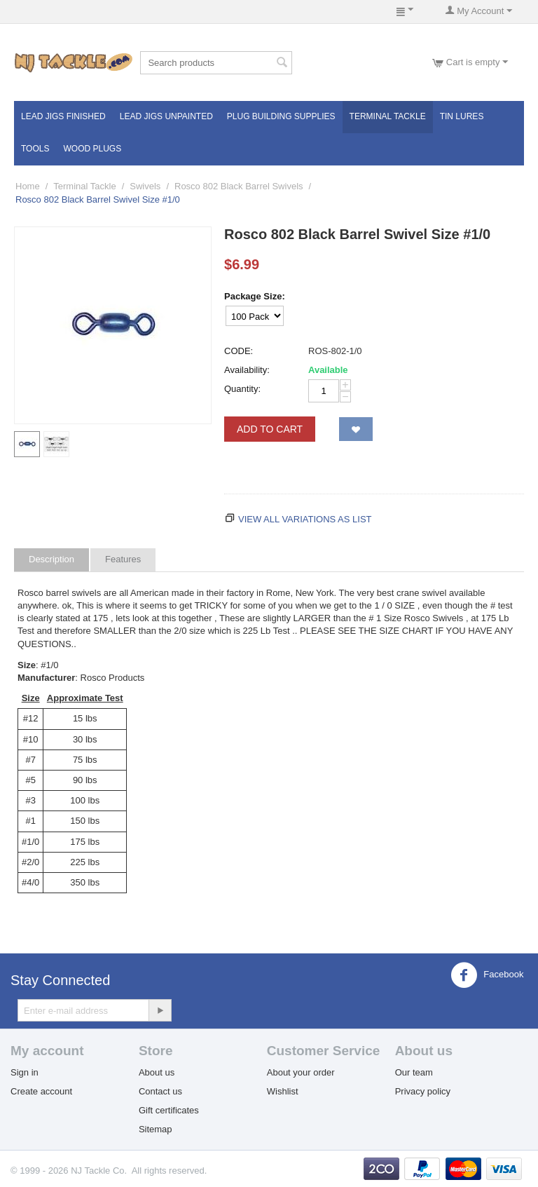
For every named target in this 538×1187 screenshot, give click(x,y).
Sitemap (155, 1129)
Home (27, 186)
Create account (41, 1091)
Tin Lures (462, 116)
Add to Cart (270, 429)
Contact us (160, 1091)
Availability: (247, 370)
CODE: (238, 351)
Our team (414, 1072)
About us (156, 1072)
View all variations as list (305, 519)
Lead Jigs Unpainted (166, 116)
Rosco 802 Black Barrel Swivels (238, 186)
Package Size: (254, 296)
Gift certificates (169, 1110)
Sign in (25, 1072)
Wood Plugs (92, 149)
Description (51, 559)
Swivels (145, 186)
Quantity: (242, 389)
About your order (301, 1072)
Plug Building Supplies (281, 116)
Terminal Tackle (388, 116)
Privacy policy (422, 1091)
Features (123, 559)
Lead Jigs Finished (63, 116)
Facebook (487, 975)
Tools (35, 149)
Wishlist (282, 1091)
